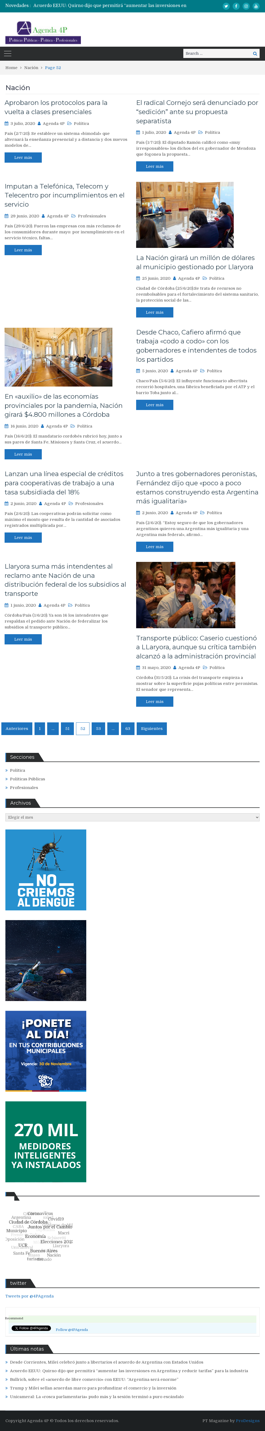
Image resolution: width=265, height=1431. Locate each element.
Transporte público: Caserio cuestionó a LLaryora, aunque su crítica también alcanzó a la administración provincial (196, 647)
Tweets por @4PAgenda (29, 1296)
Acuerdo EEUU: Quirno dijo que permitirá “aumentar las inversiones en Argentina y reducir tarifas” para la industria (129, 1370)
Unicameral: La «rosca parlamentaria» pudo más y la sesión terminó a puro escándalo (97, 1396)
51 (67, 728)
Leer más (23, 157)
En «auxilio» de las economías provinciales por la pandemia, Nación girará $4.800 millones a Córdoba (64, 405)
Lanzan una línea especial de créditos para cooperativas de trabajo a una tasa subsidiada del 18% (64, 483)
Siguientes (152, 728)
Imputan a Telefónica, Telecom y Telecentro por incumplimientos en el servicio (65, 195)
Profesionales (92, 216)
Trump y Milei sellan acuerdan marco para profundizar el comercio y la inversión (93, 1388)
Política (81, 123)
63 (127, 728)
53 (98, 728)
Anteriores (17, 728)
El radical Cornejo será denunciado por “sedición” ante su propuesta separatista (197, 112)
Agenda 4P (54, 123)
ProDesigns (248, 1420)
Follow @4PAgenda (72, 1330)
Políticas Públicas (27, 779)
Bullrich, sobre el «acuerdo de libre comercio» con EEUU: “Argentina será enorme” (94, 1379)
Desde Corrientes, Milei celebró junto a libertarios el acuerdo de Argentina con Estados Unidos (106, 1362)
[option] (122, 6)
